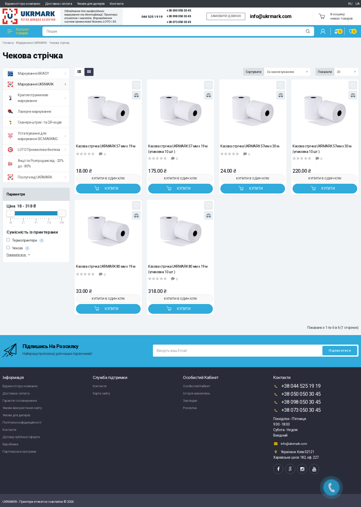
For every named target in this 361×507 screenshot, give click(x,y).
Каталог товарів (18, 31)
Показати (325, 72)
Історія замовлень (196, 393)
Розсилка (190, 408)
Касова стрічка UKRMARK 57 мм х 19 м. (106, 146)
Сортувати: (254, 72)
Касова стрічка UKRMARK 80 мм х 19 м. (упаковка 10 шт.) (178, 269)
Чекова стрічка (59, 43)
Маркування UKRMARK (31, 43)
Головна (8, 43)
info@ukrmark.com (271, 16)
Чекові (18, 248)
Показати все (19, 255)
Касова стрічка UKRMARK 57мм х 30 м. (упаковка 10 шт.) (322, 148)
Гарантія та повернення (20, 400)
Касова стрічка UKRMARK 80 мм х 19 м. (106, 266)
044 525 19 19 (151, 17)
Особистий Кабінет (196, 386)
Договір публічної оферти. (21, 437)
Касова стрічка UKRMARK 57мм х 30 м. (250, 146)
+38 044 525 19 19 (297, 386)
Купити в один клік (108, 178)
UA (357, 4)
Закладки (190, 400)
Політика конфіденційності (22, 422)
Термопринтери (25, 240)
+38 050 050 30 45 (178, 10)
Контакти (117, 4)
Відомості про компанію (22, 4)
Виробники (10, 444)
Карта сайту (101, 393)
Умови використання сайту (22, 408)
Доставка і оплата (58, 4)
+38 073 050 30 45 (178, 22)
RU (350, 4)
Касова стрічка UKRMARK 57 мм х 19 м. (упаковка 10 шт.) (178, 148)
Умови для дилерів (91, 4)
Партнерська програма (19, 451)
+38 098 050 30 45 (178, 16)
